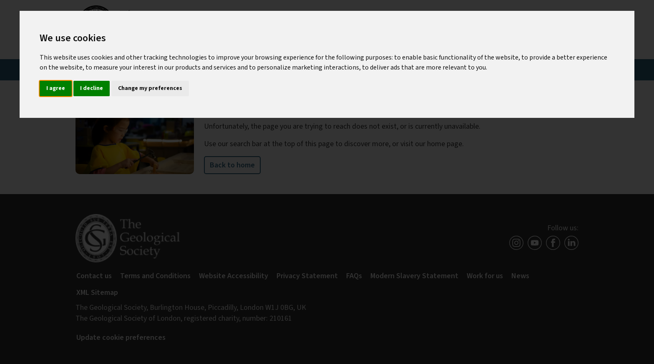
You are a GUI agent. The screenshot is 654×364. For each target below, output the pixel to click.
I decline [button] (91, 88)
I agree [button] (55, 88)
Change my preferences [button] (150, 88)
